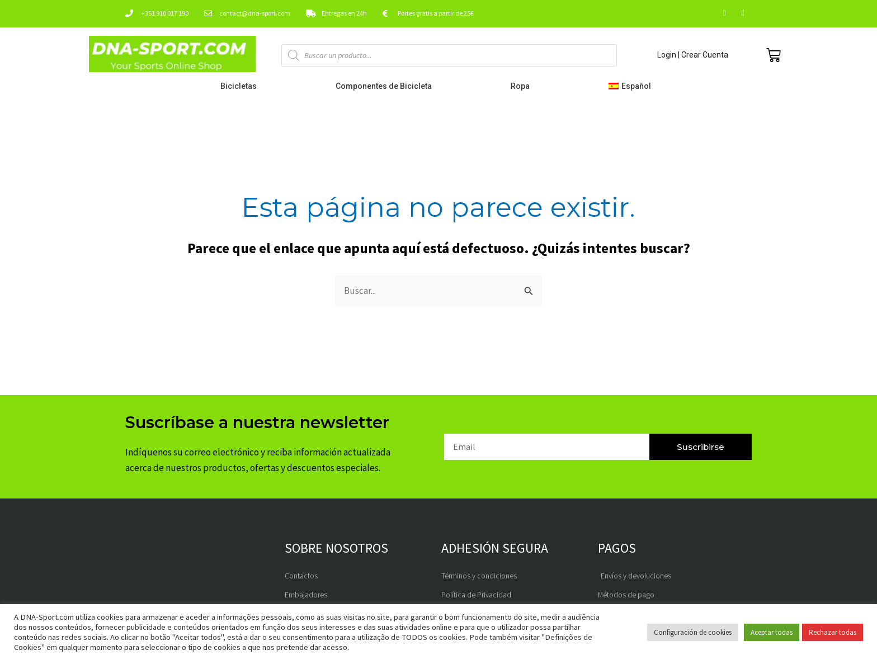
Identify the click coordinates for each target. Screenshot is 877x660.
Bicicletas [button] (241, 86)
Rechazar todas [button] (832, 632)
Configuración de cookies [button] (693, 632)
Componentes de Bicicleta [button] (386, 86)
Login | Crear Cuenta (692, 54)
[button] (632, 86)
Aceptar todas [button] (772, 632)
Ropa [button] (523, 86)
